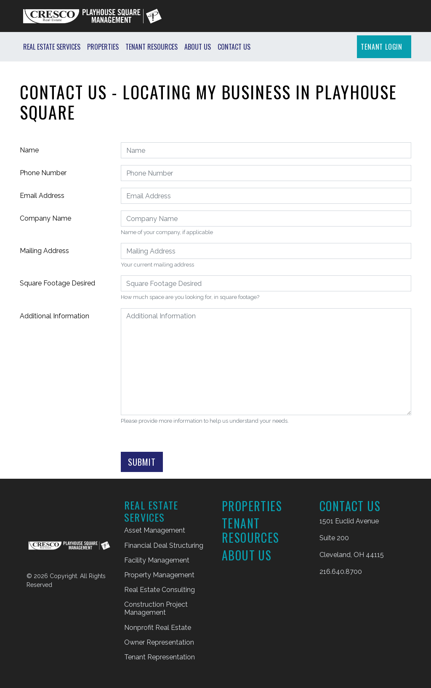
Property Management (159, 575)
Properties (103, 47)
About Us (197, 47)
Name (29, 150)
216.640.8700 (340, 572)
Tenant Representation (159, 657)
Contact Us (234, 47)
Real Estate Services (51, 47)
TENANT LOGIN (381, 47)
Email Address (42, 196)
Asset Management (154, 530)
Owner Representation (159, 642)
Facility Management (156, 560)
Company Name (45, 218)
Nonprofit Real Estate (157, 628)
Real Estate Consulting (159, 590)
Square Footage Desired (57, 283)
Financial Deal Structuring (163, 545)
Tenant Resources (151, 47)
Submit (142, 462)
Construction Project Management (156, 608)
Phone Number (43, 173)
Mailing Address (44, 251)
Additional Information (54, 316)
